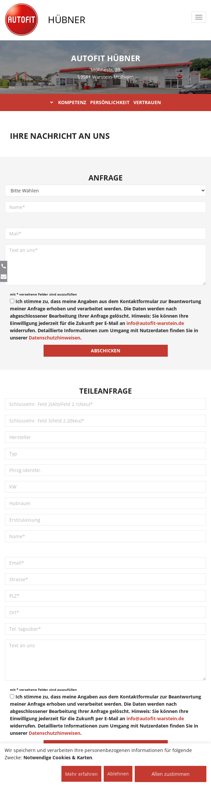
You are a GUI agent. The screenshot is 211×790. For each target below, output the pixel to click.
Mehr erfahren (81, 774)
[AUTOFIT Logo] (21, 20)
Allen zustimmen (171, 773)
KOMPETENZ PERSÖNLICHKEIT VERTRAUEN (105, 102)
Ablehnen (118, 773)
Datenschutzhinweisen (54, 338)
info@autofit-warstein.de (155, 323)
